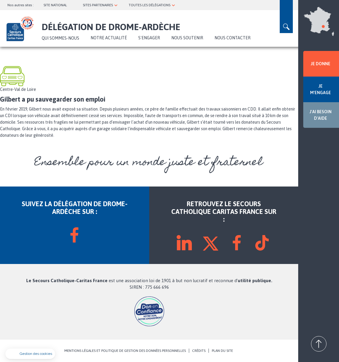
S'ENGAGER (149, 37)
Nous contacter (232, 37)
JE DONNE (320, 63)
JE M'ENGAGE (320, 89)
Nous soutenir (187, 37)
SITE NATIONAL (55, 5)
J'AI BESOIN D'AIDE (321, 115)
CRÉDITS (199, 351)
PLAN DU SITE (222, 351)
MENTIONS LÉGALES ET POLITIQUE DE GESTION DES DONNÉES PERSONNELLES (125, 351)
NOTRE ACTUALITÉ (109, 37)
